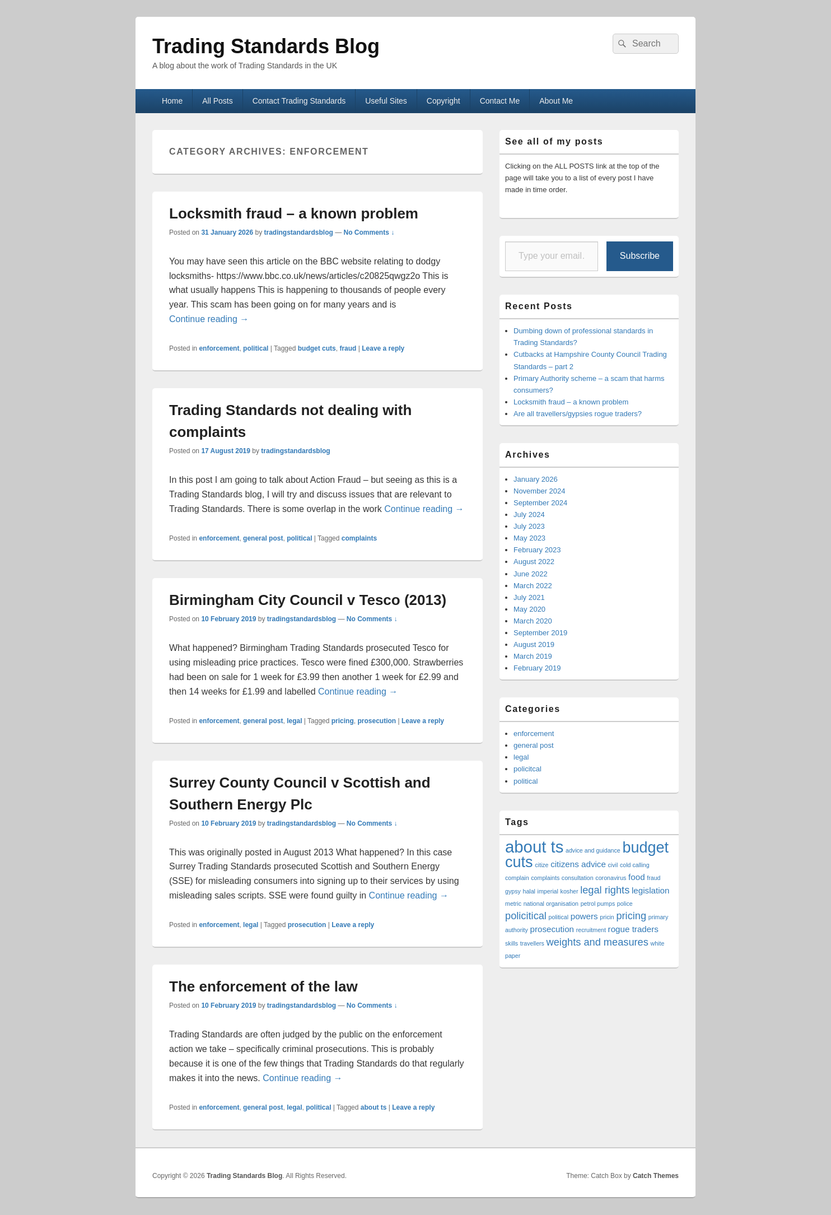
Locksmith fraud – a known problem (293, 213)
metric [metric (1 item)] (513, 903)
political (255, 348)
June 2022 (530, 574)
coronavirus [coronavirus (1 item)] (610, 877)
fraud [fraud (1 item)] (653, 877)
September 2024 (540, 503)
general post (263, 538)
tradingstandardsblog (298, 232)
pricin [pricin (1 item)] (607, 917)
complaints (359, 538)
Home (172, 100)
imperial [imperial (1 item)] (548, 891)
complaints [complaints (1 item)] (545, 877)
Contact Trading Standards (299, 100)
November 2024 (539, 491)
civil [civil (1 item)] (613, 865)
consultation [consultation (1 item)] (578, 877)
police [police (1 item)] (625, 903)
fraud (347, 348)
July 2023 (529, 526)
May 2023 (529, 538)
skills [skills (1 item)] (511, 943)
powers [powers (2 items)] (584, 916)
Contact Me (500, 100)
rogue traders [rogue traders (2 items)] (633, 929)
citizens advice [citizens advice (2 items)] (578, 864)
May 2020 (529, 609)
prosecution (376, 721)
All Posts (217, 100)
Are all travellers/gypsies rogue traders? (577, 413)
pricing (343, 721)
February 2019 (537, 668)
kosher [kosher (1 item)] (569, 891)
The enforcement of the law (263, 986)
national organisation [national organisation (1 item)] (551, 903)
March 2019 (532, 656)
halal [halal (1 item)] (528, 891)
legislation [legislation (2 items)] (651, 890)
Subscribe (640, 255)
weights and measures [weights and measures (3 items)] (597, 942)
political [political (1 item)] (559, 917)
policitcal (527, 769)
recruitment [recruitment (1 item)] (591, 930)
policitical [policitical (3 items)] (526, 915)
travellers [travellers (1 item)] (532, 943)
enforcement (219, 348)
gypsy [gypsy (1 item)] (513, 891)
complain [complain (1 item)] (517, 877)
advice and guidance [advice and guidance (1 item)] (593, 850)
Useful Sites (386, 100)
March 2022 (532, 585)
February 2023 (537, 550)
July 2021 (529, 597)
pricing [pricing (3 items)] (631, 915)
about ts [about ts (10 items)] (534, 846)
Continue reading (209, 319)
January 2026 (535, 479)
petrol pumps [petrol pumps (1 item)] (598, 903)
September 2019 (540, 633)
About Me (556, 100)
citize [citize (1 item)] (541, 865)
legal (294, 721)
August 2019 (533, 644)
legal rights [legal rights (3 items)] (604, 890)
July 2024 (529, 514)
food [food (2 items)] (636, 877)
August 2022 (533, 561)
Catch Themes (656, 1176)
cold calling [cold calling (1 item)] (635, 865)
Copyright (443, 100)
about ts (374, 1107)
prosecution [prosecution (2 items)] (552, 929)
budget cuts (317, 348)
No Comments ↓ (369, 232)
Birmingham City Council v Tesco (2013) (307, 600)
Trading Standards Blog (266, 46)
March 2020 (532, 621)
